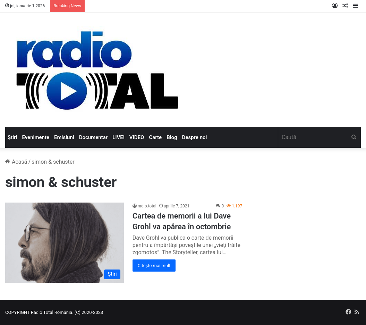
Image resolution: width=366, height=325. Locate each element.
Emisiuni (64, 137)
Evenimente (35, 137)
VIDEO (136, 137)
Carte (155, 137)
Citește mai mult (154, 265)
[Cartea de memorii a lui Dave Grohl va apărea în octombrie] (64, 242)
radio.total (147, 206)
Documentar (93, 137)
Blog (172, 137)
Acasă (16, 162)
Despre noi (194, 137)
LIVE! (118, 137)
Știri (12, 137)
